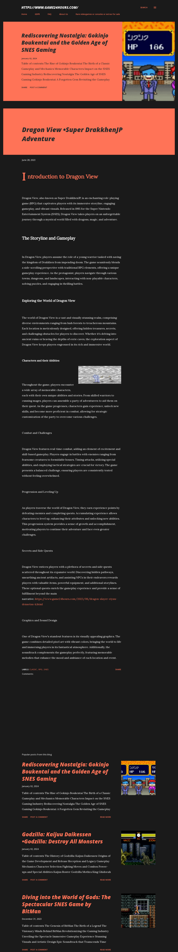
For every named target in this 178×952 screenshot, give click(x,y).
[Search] (143, 7)
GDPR (37, 14)
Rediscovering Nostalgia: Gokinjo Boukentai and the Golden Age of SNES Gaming (64, 42)
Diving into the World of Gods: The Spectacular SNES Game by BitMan (66, 904)
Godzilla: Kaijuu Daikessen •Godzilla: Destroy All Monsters (62, 838)
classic (33, 669)
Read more (105, 817)
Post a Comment (38, 87)
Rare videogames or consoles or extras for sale (98, 14)
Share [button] (24, 87)
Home (24, 14)
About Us (63, 14)
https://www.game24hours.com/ (49, 7)
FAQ (49, 14)
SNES (46, 669)
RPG (40, 669)
